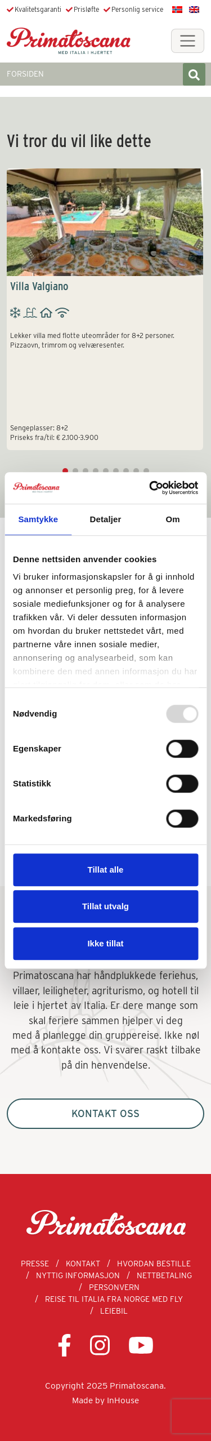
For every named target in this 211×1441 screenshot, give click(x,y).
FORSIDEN (25, 73)
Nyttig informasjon (78, 1275)
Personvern (114, 1287)
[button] (65, 471)
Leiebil (114, 1310)
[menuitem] (177, 9)
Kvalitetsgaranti (38, 9)
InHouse (123, 1400)
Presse (35, 1263)
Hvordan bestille (154, 1263)
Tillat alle (106, 869)
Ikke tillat (105, 943)
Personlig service (137, 9)
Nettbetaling (164, 1275)
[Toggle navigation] (187, 41)
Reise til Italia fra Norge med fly (114, 1299)
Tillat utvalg (105, 906)
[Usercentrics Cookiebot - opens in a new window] (150, 488)
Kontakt (83, 1263)
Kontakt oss (105, 1113)
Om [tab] (173, 519)
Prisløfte (86, 9)
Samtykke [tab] (38, 519)
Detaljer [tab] (106, 519)
